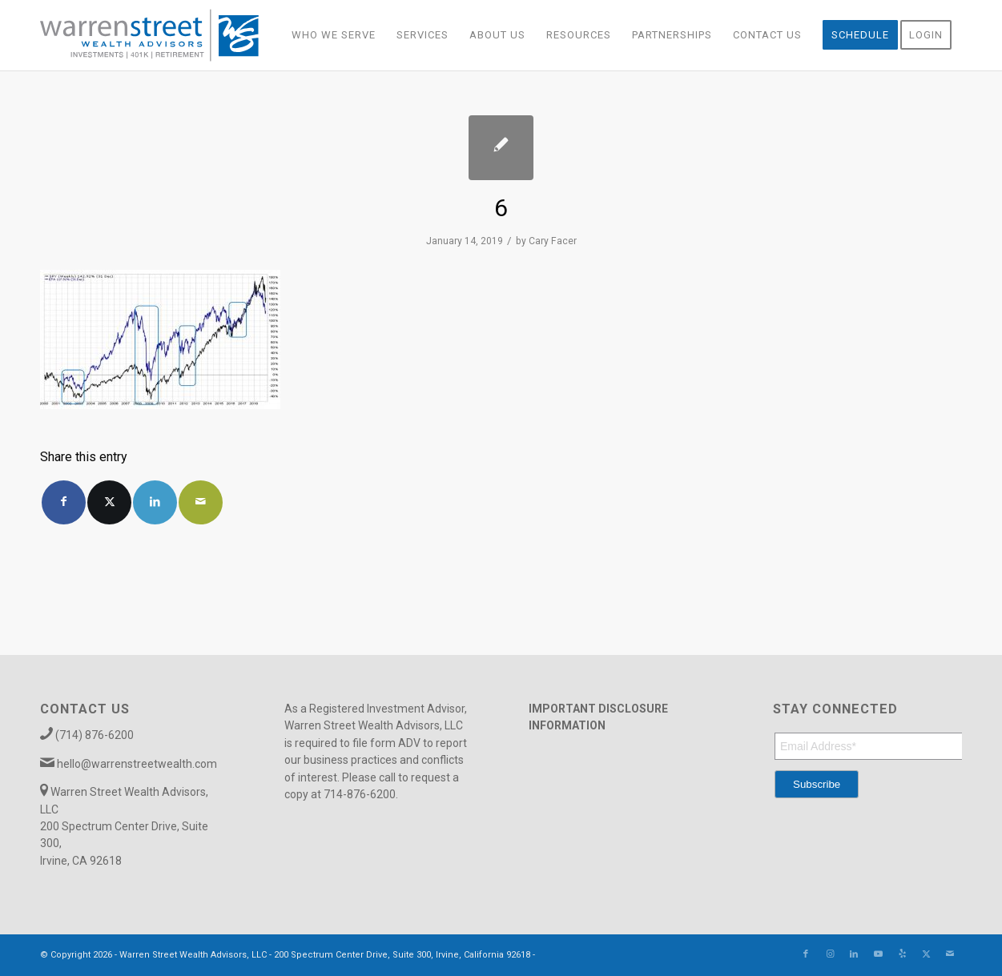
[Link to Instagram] (830, 954)
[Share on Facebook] (64, 502)
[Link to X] (926, 954)
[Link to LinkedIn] (854, 954)
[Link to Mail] (950, 954)
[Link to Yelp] (902, 954)
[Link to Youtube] (878, 954)
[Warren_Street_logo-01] (149, 35)
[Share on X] (109, 502)
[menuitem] (333, 35)
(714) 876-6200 (94, 735)
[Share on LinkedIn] (155, 502)
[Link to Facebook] (806, 954)
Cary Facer (553, 241)
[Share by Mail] (201, 502)
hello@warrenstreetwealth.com (137, 763)
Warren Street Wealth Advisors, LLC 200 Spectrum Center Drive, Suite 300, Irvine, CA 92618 (124, 826)
